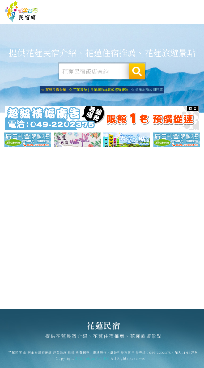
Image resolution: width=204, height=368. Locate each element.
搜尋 (137, 71)
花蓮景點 (175, 21)
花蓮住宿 (76, 16)
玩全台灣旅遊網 (106, 5)
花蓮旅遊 (109, 17)
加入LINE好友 (186, 354)
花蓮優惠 (142, 19)
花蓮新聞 (158, 20)
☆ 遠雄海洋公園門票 (147, 89)
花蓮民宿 (21, 12)
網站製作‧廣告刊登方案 (154, 5)
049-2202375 (160, 354)
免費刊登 (127, 5)
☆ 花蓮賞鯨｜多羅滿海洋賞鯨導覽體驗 (98, 89)
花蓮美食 (125, 18)
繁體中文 (187, 5)
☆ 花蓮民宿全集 (53, 89)
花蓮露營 (93, 17)
